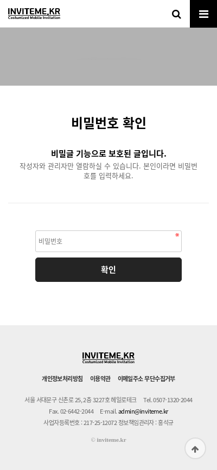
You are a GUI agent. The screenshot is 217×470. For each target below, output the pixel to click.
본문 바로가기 (0, 0)
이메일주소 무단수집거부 (146, 378)
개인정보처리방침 (62, 378)
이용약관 (100, 378)
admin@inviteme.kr (143, 411)
